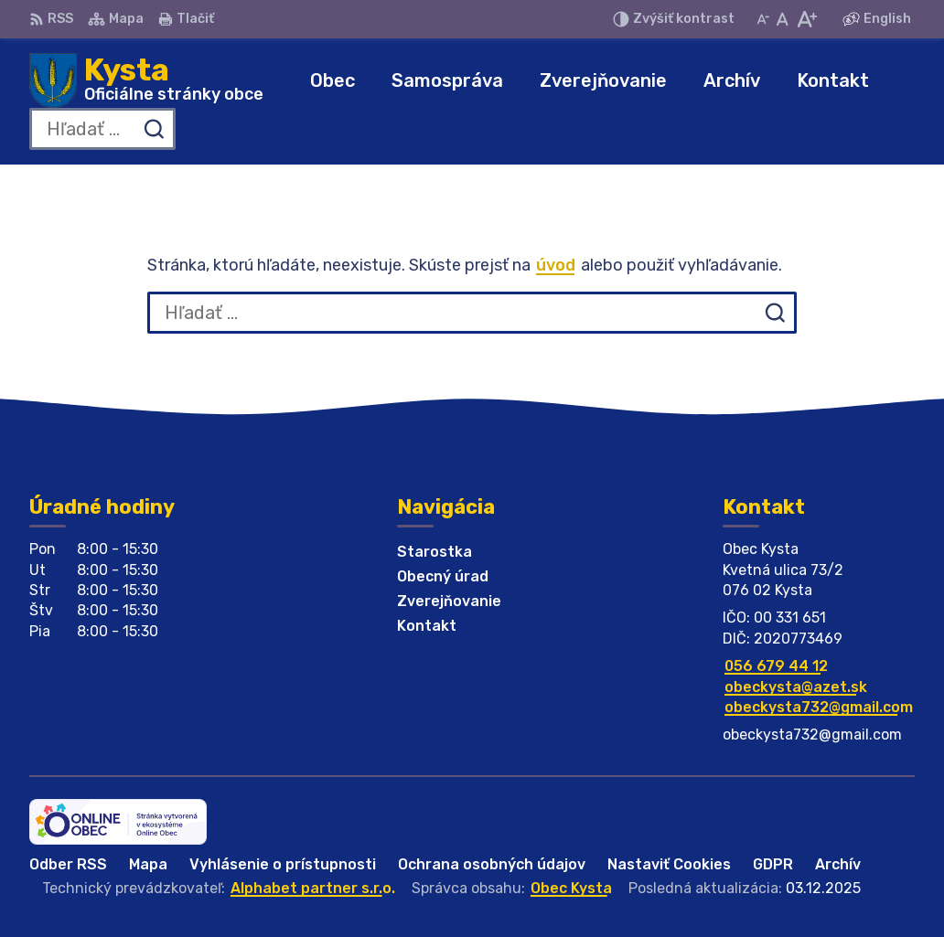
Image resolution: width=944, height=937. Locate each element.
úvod (555, 265)
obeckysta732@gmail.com (818, 707)
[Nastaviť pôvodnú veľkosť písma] (782, 19)
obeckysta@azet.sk (795, 687)
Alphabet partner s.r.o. (313, 888)
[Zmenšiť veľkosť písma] (763, 19)
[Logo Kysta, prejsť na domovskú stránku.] (146, 80)
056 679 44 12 (776, 666)
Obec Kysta (571, 888)
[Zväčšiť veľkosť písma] (806, 19)
